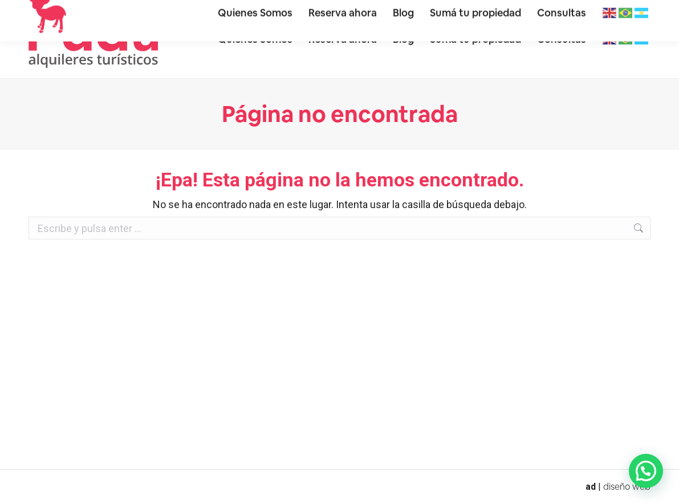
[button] (646, 471)
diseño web (626, 487)
